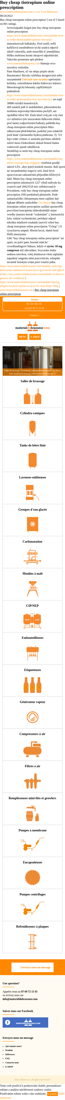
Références (10, 1054)
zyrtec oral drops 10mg (45, 285)
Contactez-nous (12, 1062)
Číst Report (44, 202)
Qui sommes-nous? (13, 1046)
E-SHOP (35, 337)
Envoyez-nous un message (35, 967)
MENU (22, 337)
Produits (9, 1050)
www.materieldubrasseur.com (23, 63)
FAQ (7, 1058)
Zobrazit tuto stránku (35, 79)
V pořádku (52, 1094)
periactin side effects (52, 270)
